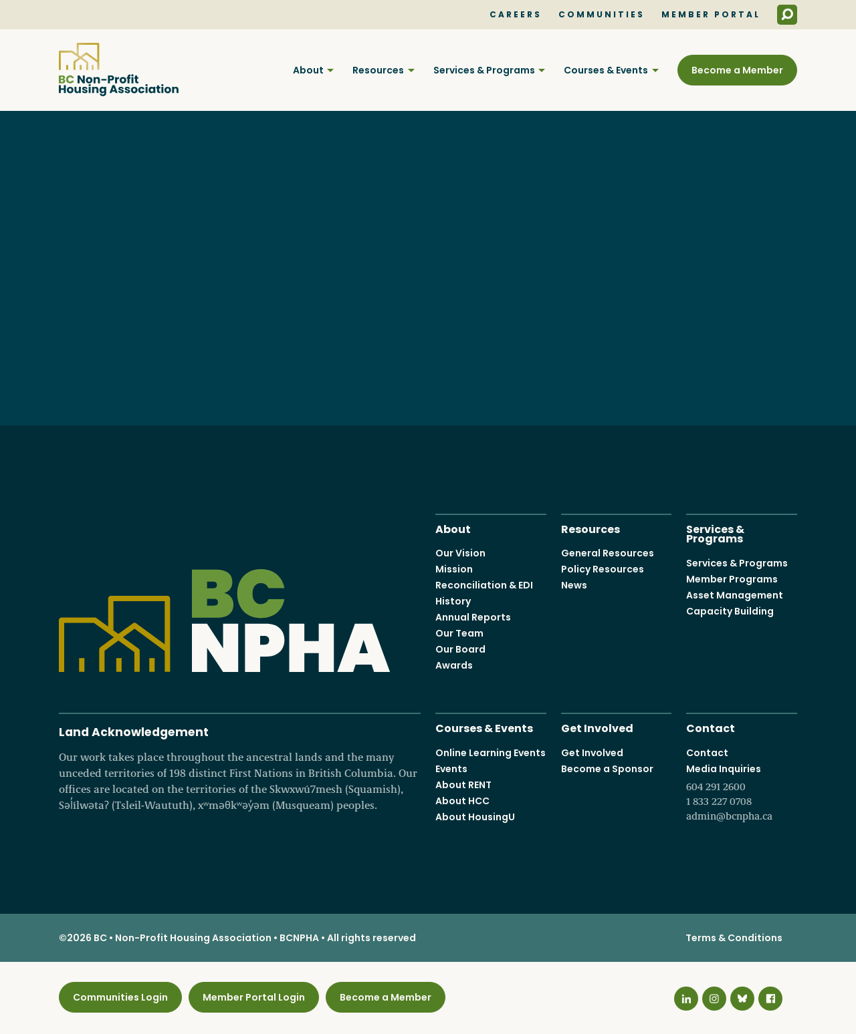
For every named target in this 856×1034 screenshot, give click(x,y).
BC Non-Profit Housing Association (119, 69)
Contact (710, 727)
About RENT (463, 784)
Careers (516, 15)
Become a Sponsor (607, 768)
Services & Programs (484, 70)
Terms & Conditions (733, 937)
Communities (601, 15)
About (308, 70)
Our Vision (460, 553)
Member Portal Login (254, 997)
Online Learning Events (490, 752)
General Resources (607, 553)
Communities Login (120, 997)
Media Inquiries (741, 792)
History (453, 601)
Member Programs (732, 578)
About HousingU (475, 816)
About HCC (462, 800)
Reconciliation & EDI (484, 585)
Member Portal (710, 15)
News (574, 585)
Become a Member (737, 70)
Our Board (460, 649)
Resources (378, 70)
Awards (454, 665)
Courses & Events (606, 70)
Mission (454, 569)
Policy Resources (602, 569)
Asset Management (734, 594)
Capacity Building (730, 610)
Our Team (459, 633)
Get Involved (597, 727)
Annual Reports (473, 617)
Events (451, 768)
